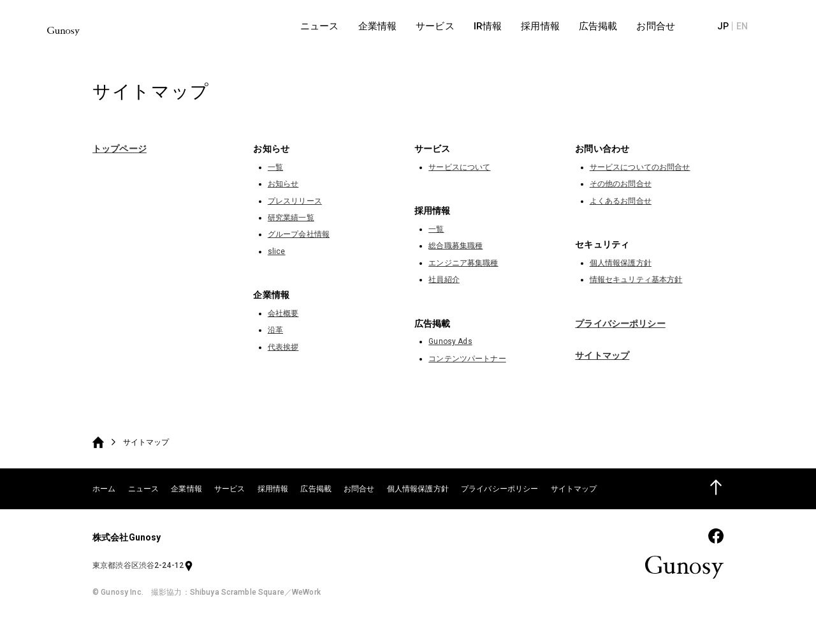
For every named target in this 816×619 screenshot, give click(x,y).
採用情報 (273, 488)
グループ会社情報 (299, 234)
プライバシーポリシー (620, 323)
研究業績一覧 (291, 217)
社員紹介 (444, 279)
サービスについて (459, 167)
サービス (229, 488)
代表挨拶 (283, 347)
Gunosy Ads (450, 341)
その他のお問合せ (621, 183)
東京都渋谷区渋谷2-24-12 (143, 565)
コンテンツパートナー (467, 358)
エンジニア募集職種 (463, 262)
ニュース (143, 488)
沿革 (275, 329)
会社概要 (283, 313)
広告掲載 (316, 488)
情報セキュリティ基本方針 (636, 279)
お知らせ (283, 183)
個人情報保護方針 (621, 262)
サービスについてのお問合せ (640, 167)
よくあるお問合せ (621, 201)
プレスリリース (295, 201)
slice (277, 251)
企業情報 (186, 488)
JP (749, 25)
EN (768, 25)
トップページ (119, 149)
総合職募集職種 (455, 245)
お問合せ (359, 488)
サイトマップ (602, 355)
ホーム (103, 488)
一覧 (275, 167)
